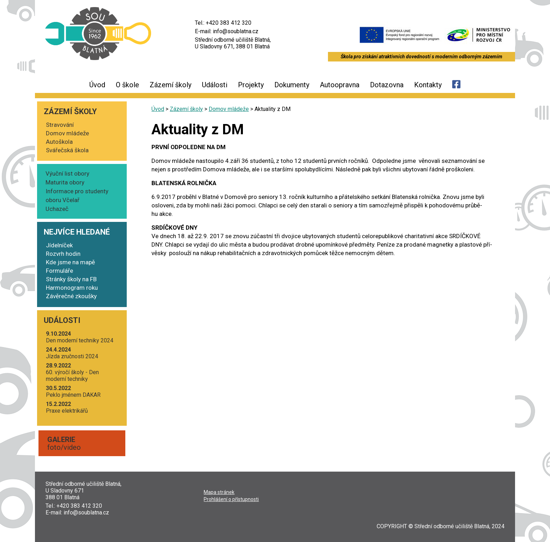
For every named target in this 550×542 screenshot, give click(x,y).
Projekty (251, 85)
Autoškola (59, 141)
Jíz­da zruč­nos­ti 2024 (72, 353)
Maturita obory (65, 182)
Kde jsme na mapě (70, 262)
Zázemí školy (170, 85)
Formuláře (59, 270)
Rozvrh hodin (63, 253)
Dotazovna (386, 85)
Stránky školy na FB (71, 279)
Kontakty (428, 85)
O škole (127, 85)
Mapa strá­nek (219, 492)
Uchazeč (57, 208)
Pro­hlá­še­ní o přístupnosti (231, 499)
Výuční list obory (67, 173)
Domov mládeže (67, 133)
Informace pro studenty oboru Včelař (77, 196)
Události (214, 85)
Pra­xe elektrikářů (67, 407)
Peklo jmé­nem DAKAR (73, 391)
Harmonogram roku (72, 287)
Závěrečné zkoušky (71, 296)
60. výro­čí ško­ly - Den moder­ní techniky (72, 372)
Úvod (97, 85)
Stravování (60, 124)
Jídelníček (59, 245)
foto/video (64, 443)
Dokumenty (291, 85)
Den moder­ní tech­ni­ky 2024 (79, 337)
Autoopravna (339, 85)
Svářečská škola (67, 150)
